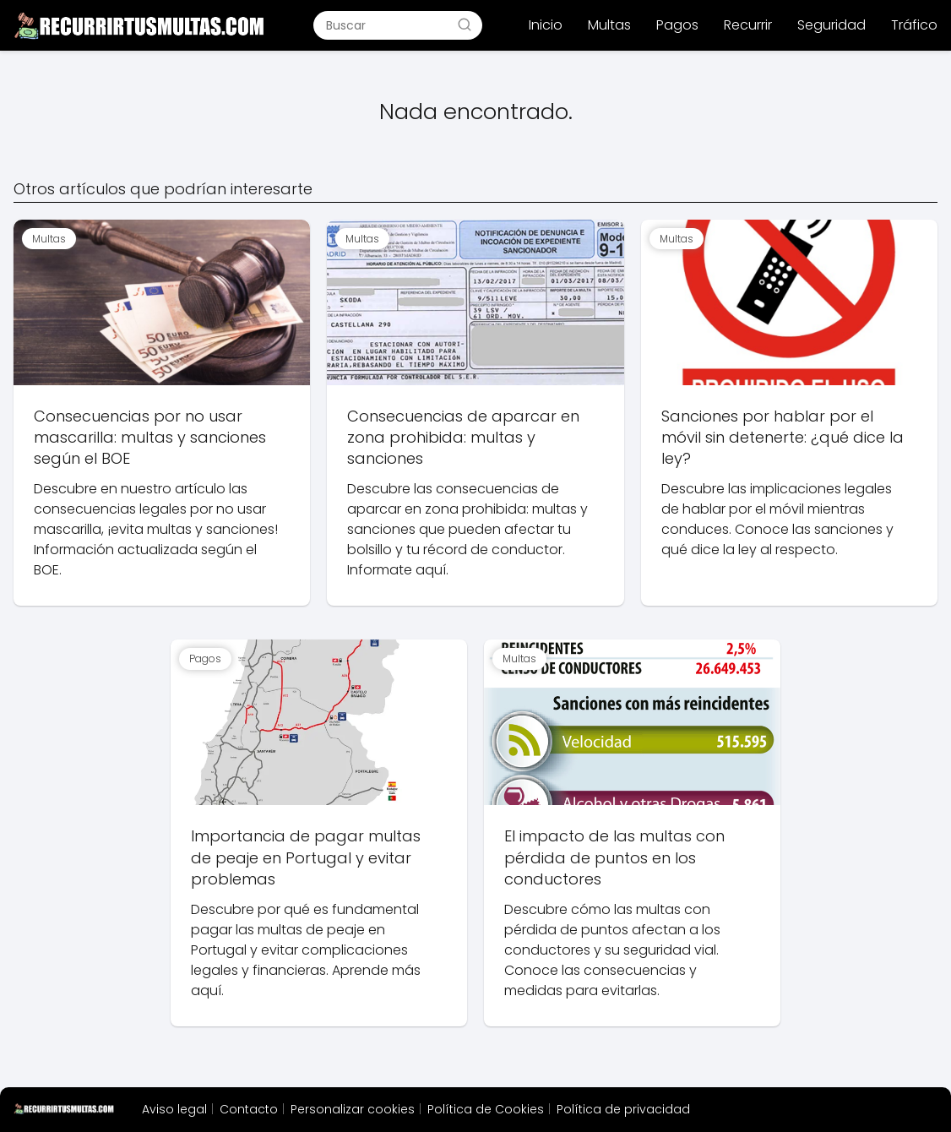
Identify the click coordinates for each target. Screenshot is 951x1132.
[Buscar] (464, 24)
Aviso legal (174, 1109)
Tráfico (914, 25)
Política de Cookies (485, 1109)
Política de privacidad (623, 1109)
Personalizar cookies (353, 1109)
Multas (609, 25)
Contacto (249, 1109)
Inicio (545, 25)
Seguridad (831, 25)
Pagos (677, 25)
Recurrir (748, 25)
